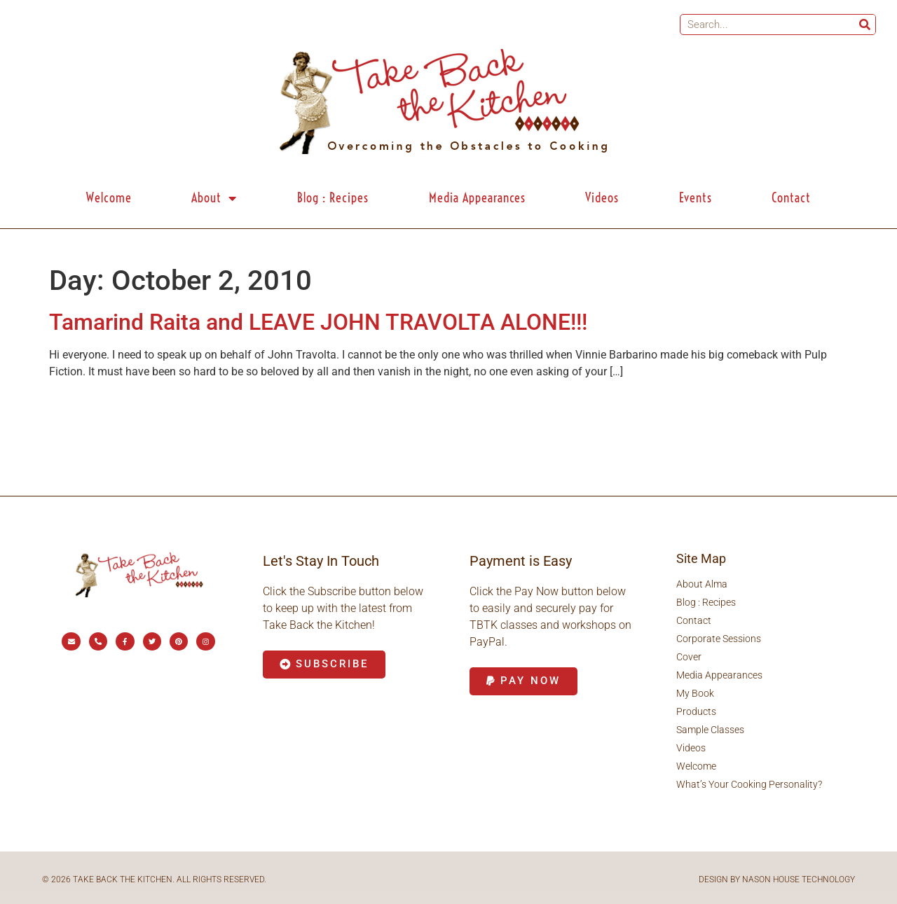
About (214, 198)
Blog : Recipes (333, 198)
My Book (695, 693)
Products (696, 711)
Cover (688, 656)
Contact (791, 198)
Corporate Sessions (718, 638)
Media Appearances (477, 198)
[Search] (864, 24)
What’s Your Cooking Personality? (749, 784)
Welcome (109, 198)
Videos (602, 198)
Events (695, 198)
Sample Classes (710, 729)
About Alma (701, 584)
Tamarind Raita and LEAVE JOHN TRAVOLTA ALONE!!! (318, 322)
